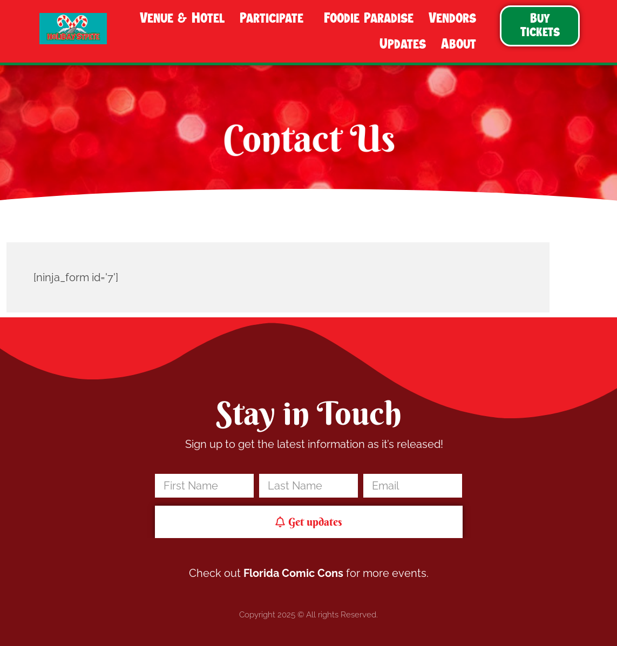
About (461, 44)
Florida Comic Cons (293, 573)
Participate (274, 18)
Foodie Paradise (368, 18)
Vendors (455, 18)
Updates (402, 44)
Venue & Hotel (182, 18)
